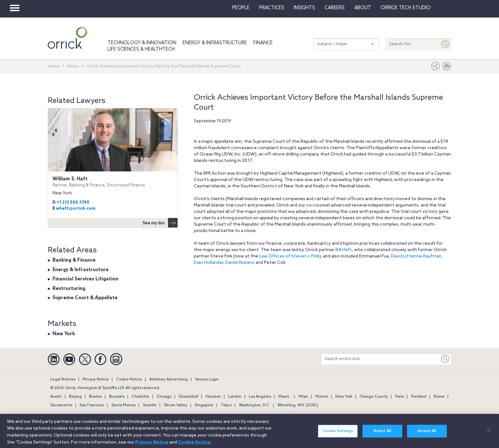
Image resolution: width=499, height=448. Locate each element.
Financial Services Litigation (85, 279)
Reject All (382, 435)
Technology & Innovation (142, 43)
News (73, 66)
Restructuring (69, 289)
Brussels (116, 396)
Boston (95, 396)
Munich (321, 396)
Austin (56, 396)
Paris (399, 396)
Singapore (204, 405)
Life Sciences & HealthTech (141, 49)
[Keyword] (445, 359)
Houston (213, 396)
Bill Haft (343, 250)
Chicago (164, 396)
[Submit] (445, 44)
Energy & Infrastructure (215, 43)
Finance (263, 43)
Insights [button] (304, 8)
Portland (418, 396)
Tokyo (226, 405)
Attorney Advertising (168, 379)
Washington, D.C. (254, 405)
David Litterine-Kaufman (416, 256)
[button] (435, 67)
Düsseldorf (188, 396)
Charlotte (140, 396)
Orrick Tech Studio (406, 8)
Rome (439, 396)
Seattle (150, 405)
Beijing (75, 396)
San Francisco (92, 405)
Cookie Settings (338, 435)
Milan (303, 396)
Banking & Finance (74, 260)
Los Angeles (260, 396)
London (235, 396)
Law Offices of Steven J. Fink (289, 256)
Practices (271, 8)
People (241, 8)
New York (64, 334)
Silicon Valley (175, 405)
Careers (335, 8)
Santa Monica (123, 405)
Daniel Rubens (240, 262)
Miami (283, 396)
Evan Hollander (208, 262)
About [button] (362, 8)
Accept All (427, 435)
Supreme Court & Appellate (85, 298)
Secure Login (207, 379)
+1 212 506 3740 (73, 202)
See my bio (160, 223)
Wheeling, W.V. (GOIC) (298, 405)
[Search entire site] (380, 359)
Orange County (374, 396)
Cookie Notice (129, 379)
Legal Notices (62, 379)
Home (54, 66)
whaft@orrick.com (75, 208)
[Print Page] (446, 67)
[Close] (489, 434)
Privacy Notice (96, 379)
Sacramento (61, 405)
